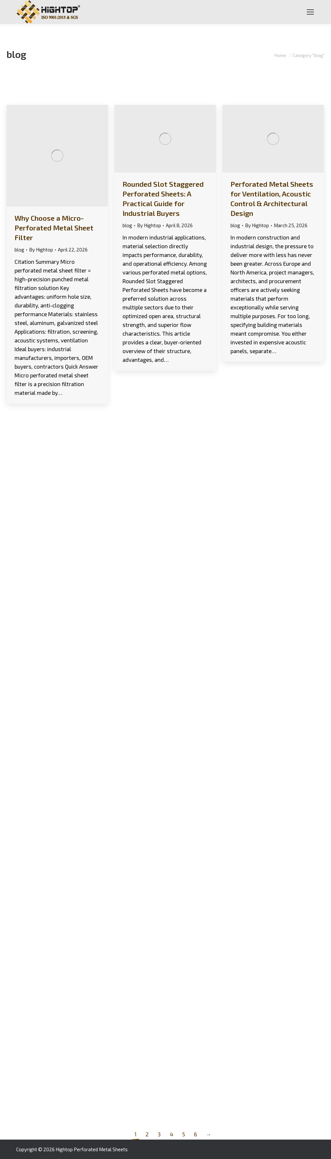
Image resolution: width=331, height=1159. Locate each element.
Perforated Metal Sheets (101, 1149)
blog (19, 249)
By (41, 249)
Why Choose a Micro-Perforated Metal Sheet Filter (54, 227)
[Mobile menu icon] (310, 12)
